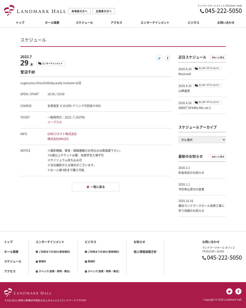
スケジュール (84, 22)
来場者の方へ (79, 11)
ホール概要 (52, 22)
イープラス (54, 122)
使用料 (42, 261)
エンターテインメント (155, 22)
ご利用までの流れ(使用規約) (54, 252)
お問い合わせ (226, 22)
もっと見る (219, 57)
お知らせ (139, 241)
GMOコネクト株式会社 (62, 133)
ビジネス (193, 22)
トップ (20, 22)
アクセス (116, 22)
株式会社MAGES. (58, 138)
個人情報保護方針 (145, 251)
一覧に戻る (98, 186)
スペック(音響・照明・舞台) (54, 271)
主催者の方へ (104, 11)
